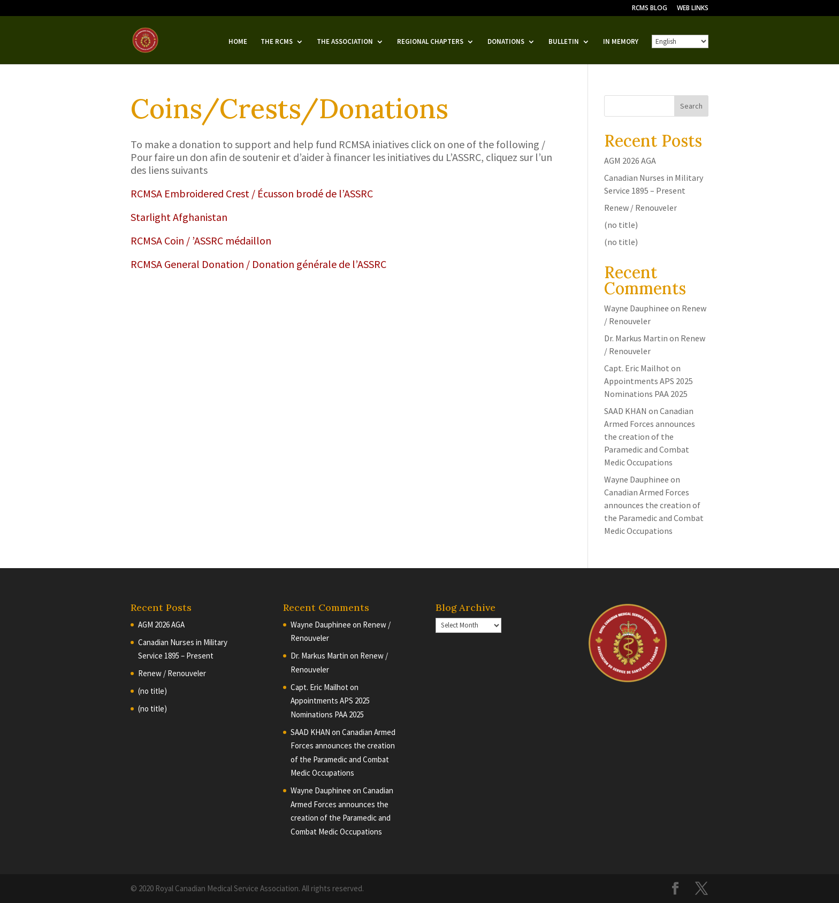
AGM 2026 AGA (630, 160)
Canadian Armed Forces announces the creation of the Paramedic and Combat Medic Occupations (649, 436)
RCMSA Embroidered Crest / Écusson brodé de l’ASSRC (252, 193)
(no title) (621, 224)
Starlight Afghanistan (179, 217)
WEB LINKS (692, 8)
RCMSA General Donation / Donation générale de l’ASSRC (258, 264)
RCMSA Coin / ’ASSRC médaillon (201, 240)
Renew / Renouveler (640, 207)
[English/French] (680, 41)
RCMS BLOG (649, 8)
